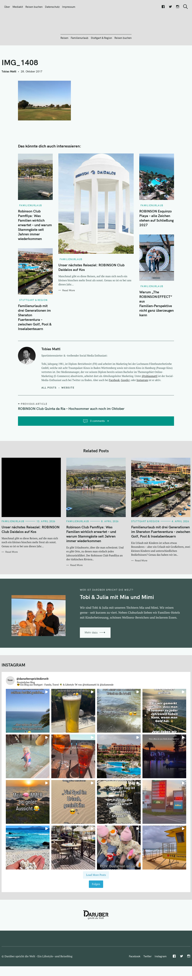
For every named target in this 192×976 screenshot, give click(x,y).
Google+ (125, 399)
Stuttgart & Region (101, 57)
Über (7, 6)
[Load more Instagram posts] (96, 894)
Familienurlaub (79, 57)
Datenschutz (52, 6)
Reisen (64, 57)
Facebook (114, 399)
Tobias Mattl (9, 90)
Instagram (142, 399)
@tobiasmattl (149, 395)
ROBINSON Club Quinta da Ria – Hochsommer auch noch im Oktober (71, 427)
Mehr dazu (91, 651)
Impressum (68, 6)
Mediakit (18, 6)
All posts (49, 406)
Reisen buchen (33, 6)
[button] (28, 730)
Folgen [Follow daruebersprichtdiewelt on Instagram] (96, 903)
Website (68, 406)
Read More (68, 309)
